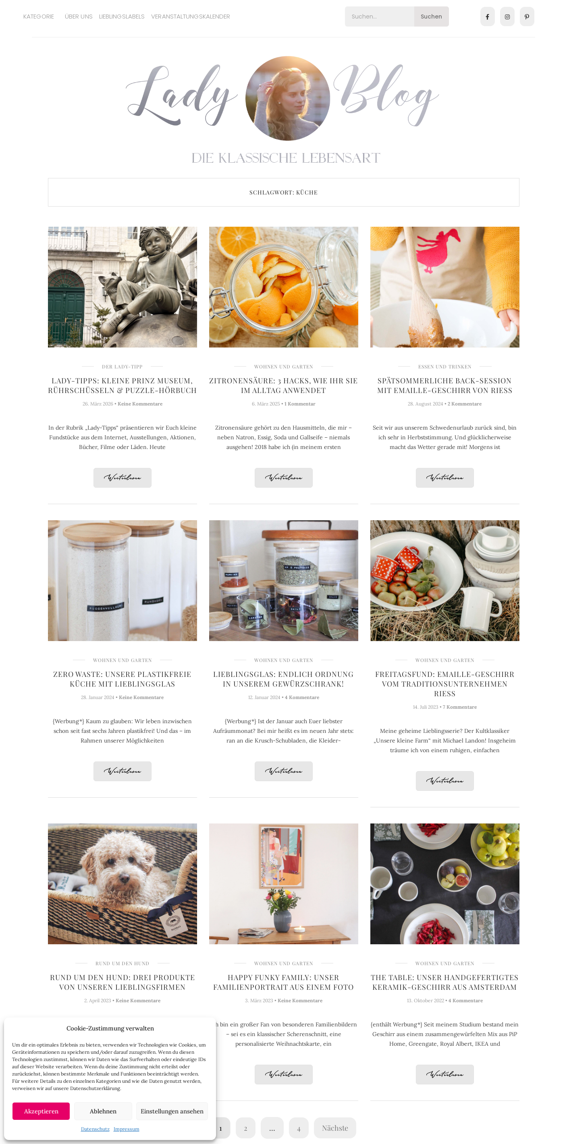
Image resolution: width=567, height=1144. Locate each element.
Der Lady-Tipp (122, 366)
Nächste (335, 1128)
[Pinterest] (527, 16)
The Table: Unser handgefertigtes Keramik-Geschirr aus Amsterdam (445, 982)
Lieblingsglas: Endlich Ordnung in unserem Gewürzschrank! (283, 679)
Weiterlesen (122, 478)
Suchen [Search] (431, 16)
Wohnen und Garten (283, 366)
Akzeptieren (41, 1111)
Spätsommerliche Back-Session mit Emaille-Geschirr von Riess (445, 385)
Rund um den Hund (123, 963)
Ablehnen (103, 1111)
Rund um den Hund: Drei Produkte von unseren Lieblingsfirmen (122, 982)
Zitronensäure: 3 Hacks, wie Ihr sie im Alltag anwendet (283, 385)
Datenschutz (95, 1129)
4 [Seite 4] (299, 1128)
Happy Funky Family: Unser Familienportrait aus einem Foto (283, 982)
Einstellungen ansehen (172, 1111)
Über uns (79, 16)
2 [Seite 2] (245, 1128)
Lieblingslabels (122, 16)
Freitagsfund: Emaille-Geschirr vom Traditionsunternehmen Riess (445, 683)
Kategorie (38, 16)
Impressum (126, 1129)
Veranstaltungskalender (190, 16)
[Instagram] (507, 16)
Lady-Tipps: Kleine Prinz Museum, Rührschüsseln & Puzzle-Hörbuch (122, 385)
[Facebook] (487, 16)
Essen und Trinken (444, 366)
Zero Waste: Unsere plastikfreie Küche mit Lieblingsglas (122, 679)
